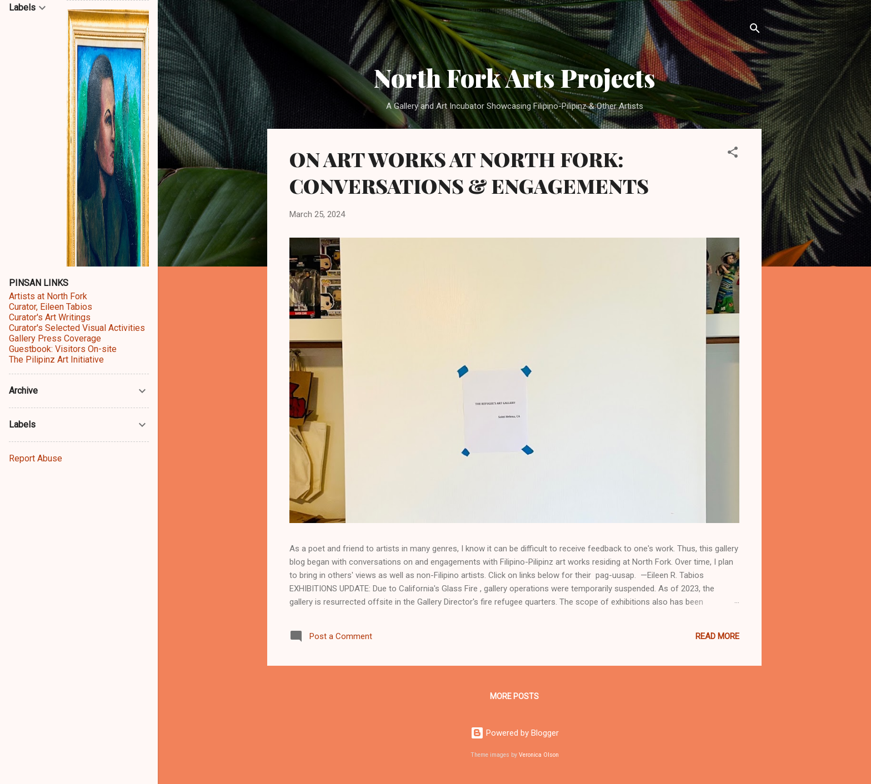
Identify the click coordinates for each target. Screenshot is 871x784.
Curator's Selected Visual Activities (77, 328)
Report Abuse (35, 458)
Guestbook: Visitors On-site (63, 349)
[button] (732, 154)
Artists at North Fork (48, 296)
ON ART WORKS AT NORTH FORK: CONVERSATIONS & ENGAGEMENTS (469, 172)
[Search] (755, 30)
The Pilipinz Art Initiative (56, 359)
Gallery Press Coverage (55, 338)
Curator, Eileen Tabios (50, 306)
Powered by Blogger (514, 733)
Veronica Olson (539, 754)
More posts (514, 696)
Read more (717, 636)
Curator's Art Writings (50, 317)
